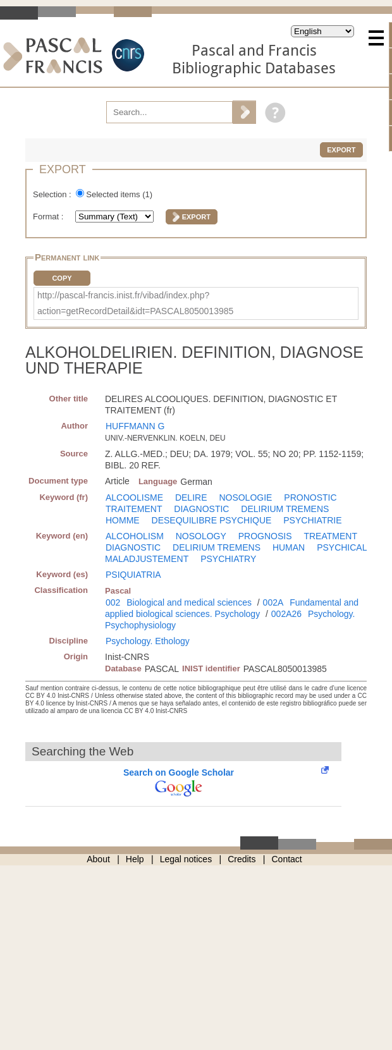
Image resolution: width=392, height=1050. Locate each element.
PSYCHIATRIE (312, 520)
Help (135, 859)
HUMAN (289, 547)
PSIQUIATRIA (133, 575)
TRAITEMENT (134, 509)
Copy (61, 278)
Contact (287, 859)
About (98, 859)
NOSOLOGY (201, 536)
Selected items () (119, 194)
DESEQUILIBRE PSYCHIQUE (212, 520)
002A (273, 602)
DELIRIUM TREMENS (285, 509)
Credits (241, 859)
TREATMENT (330, 536)
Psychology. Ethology (148, 641)
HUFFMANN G (135, 426)
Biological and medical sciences (189, 602)
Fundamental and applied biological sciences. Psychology (231, 608)
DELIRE (191, 497)
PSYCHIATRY (228, 559)
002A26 (286, 614)
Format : (49, 216)
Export (341, 150)
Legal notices (186, 859)
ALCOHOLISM (135, 536)
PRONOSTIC (310, 497)
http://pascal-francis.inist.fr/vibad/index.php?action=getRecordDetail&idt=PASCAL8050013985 (135, 303)
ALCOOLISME (134, 497)
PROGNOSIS (265, 536)
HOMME (123, 520)
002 (113, 602)
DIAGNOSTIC (201, 509)
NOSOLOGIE (245, 497)
